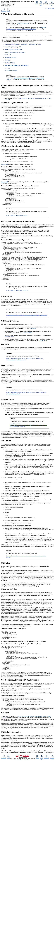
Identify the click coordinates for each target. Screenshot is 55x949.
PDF (46, 8)
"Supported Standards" (23, 23)
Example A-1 (4, 164)
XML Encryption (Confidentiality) (13, 49)
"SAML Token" (43, 351)
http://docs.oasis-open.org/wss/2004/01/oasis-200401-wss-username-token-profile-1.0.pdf (24, 370)
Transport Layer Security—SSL (13, 47)
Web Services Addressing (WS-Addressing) (16, 65)
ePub (53, 8)
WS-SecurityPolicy (10, 62)
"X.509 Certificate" (27, 343)
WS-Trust (7, 68)
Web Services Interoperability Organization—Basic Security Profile (23, 44)
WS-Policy (7, 60)
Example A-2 (4, 183)
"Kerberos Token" (9, 347)
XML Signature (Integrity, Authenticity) (15, 52)
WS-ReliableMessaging (11, 70)
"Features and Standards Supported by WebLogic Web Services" (26, 28)
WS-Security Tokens (10, 57)
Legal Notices (19, 779)
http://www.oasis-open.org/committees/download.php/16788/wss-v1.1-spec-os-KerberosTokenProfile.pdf (28, 437)
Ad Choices (26, 779)
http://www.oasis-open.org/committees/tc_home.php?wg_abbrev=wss (26, 326)
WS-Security (8, 54)
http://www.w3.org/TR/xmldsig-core (17, 301)
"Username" (32, 339)
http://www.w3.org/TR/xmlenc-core (17, 220)
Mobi (49, 8)
